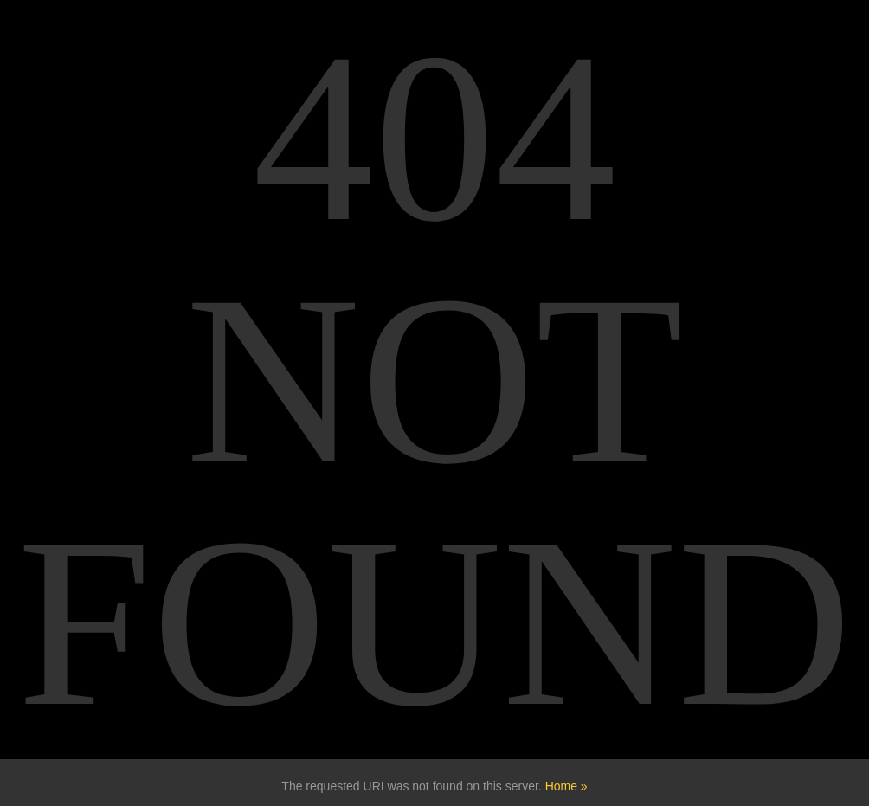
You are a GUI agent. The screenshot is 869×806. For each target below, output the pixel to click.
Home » (566, 786)
